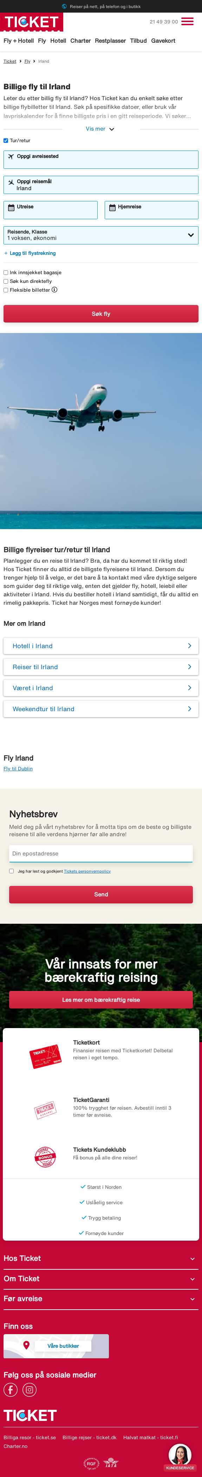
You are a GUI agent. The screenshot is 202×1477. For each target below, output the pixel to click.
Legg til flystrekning (30, 253)
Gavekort (163, 40)
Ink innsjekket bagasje (32, 272)
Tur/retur (17, 140)
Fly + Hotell (19, 40)
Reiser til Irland (35, 667)
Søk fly (101, 314)
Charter (80, 40)
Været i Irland (33, 688)
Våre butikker (63, 1345)
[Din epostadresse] (101, 853)
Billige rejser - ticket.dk (90, 1437)
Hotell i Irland (33, 646)
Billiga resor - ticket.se (30, 1437)
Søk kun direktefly (28, 281)
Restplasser (110, 40)
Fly (42, 40)
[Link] (12, 1389)
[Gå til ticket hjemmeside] (31, 21)
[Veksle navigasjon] (187, 21)
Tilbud (138, 40)
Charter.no (15, 1446)
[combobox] (106, 163)
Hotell (58, 40)
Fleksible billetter (27, 289)
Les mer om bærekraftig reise (101, 1000)
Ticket (10, 61)
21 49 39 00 (165, 21)
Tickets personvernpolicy (87, 871)
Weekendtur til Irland (43, 709)
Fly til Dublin (18, 768)
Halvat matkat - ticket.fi (150, 1437)
